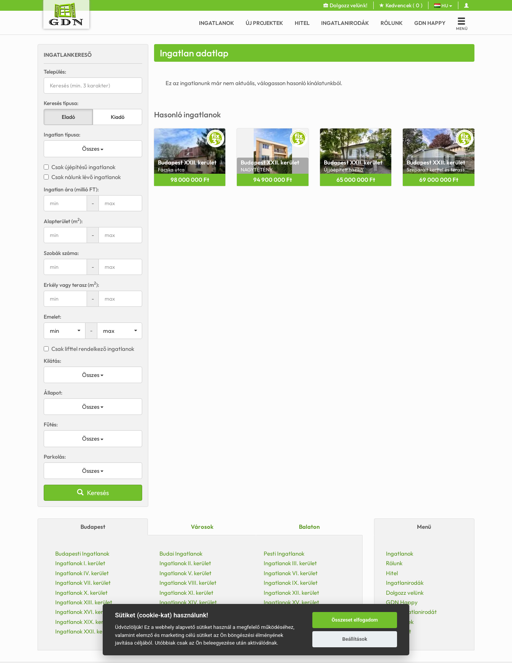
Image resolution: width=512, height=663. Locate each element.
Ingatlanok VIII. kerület (188, 582)
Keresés (93, 493)
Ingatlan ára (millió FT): (71, 189)
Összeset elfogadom (354, 620)
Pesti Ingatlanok (284, 553)
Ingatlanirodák (345, 23)
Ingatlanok (216, 23)
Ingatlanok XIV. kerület (188, 602)
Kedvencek (400, 5)
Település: (55, 71)
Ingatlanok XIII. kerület (83, 602)
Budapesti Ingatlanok (82, 553)
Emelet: (52, 316)
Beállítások (354, 639)
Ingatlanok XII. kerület (291, 592)
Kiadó (118, 117)
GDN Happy (430, 23)
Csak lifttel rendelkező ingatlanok (89, 348)
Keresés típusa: (61, 103)
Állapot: (53, 392)
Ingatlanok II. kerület (185, 563)
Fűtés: (51, 424)
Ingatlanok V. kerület (185, 573)
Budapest (92, 526)
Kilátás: (52, 360)
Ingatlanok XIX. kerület (84, 621)
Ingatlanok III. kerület (290, 563)
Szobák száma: (61, 253)
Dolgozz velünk (404, 592)
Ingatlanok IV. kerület (82, 573)
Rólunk (392, 23)
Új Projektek (264, 23)
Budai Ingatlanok (180, 553)
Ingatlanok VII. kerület (83, 582)
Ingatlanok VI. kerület (291, 573)
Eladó (68, 117)
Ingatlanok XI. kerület (186, 592)
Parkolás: (55, 456)
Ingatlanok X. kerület (81, 592)
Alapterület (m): (63, 221)
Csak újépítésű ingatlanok (79, 167)
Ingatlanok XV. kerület (291, 602)
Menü (424, 526)
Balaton (309, 526)
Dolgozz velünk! (345, 5)
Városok (202, 526)
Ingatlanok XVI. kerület (84, 611)
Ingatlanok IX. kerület (291, 582)
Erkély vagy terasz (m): (71, 284)
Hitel (302, 23)
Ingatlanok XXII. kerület (84, 631)
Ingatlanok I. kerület (80, 563)
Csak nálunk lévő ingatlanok (82, 177)
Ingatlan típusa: (62, 134)
